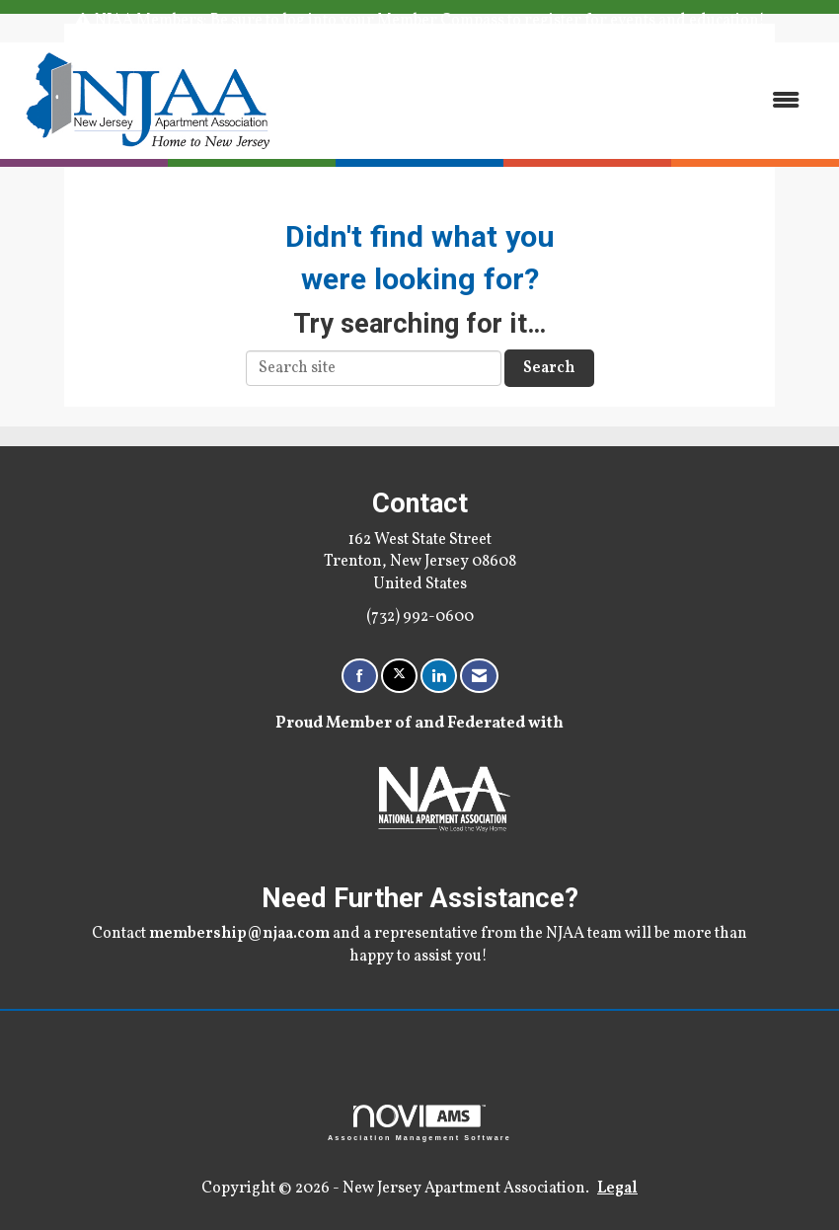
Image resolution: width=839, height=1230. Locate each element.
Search (549, 368)
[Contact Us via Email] (479, 675)
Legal (617, 1188)
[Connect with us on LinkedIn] (438, 675)
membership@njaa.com (239, 934)
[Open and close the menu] (550, 100)
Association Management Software (419, 1123)
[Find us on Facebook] (360, 675)
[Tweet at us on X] (399, 675)
